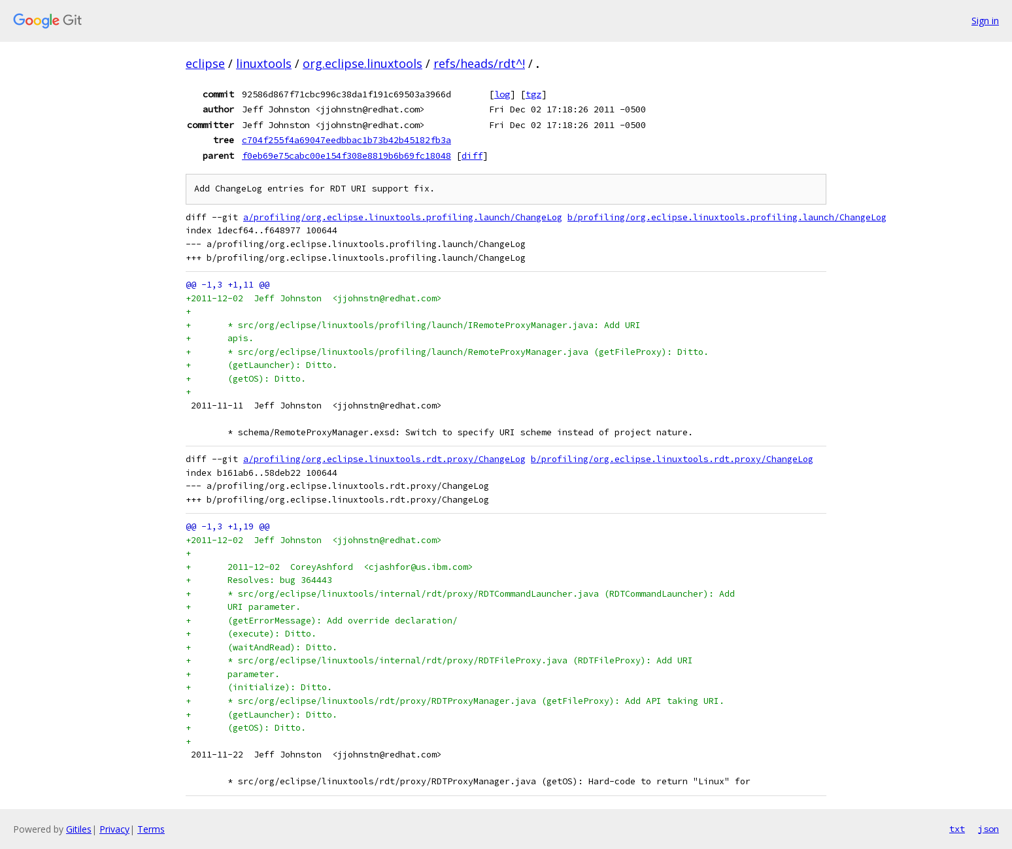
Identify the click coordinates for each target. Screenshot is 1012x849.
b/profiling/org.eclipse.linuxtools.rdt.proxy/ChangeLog (672, 459)
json (988, 829)
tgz (533, 94)
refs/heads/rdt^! (479, 63)
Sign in (985, 20)
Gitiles (79, 829)
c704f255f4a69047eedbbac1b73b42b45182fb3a (346, 140)
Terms (151, 829)
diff (472, 155)
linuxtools (264, 63)
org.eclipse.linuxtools (362, 63)
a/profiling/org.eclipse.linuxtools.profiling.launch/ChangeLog (402, 217)
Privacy (114, 829)
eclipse (205, 63)
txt (957, 829)
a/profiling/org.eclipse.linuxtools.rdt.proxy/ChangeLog (384, 459)
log (502, 94)
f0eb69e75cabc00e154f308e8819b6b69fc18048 (346, 155)
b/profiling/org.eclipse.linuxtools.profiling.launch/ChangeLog (726, 217)
